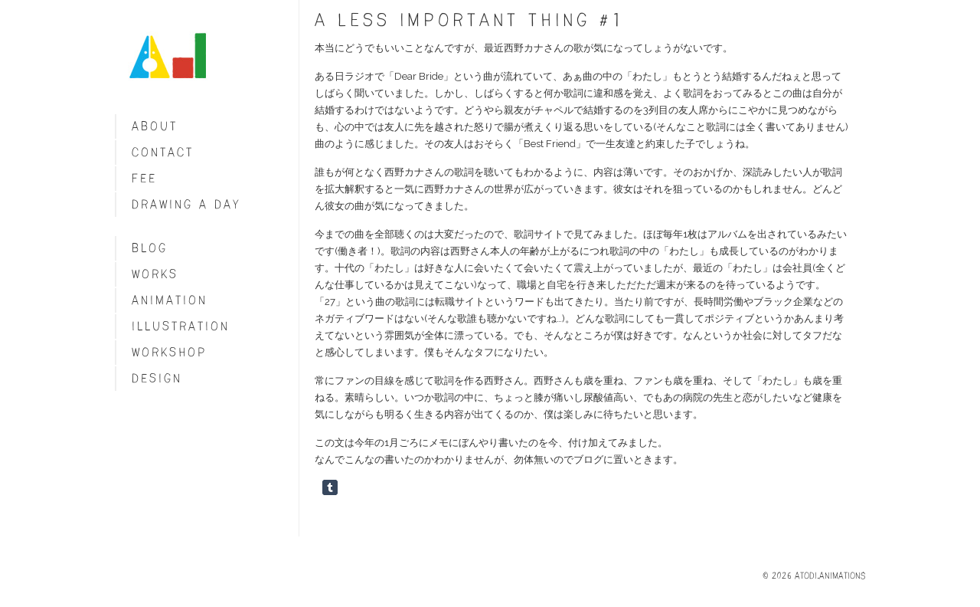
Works (155, 274)
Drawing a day (186, 204)
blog (150, 248)
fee (144, 178)
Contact (163, 152)
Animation (169, 300)
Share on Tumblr (330, 487)
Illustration (181, 326)
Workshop (169, 352)
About (155, 126)
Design (157, 378)
